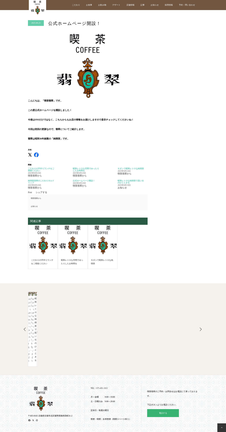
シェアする (41, 192)
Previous (23, 320)
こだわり (76, 5)
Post (30, 192)
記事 (143, 5)
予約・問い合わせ (187, 5)
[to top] (221, 427)
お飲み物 (102, 5)
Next (200, 320)
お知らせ (155, 5)
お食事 (89, 5)
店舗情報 (130, 5)
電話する (163, 395)
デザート (116, 5)
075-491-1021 (102, 370)
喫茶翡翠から (36, 198)
